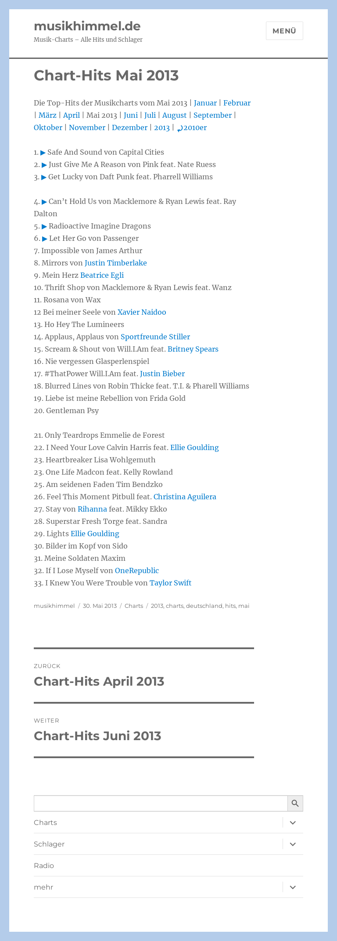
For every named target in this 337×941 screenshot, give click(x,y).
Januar (205, 102)
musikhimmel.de (87, 25)
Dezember (129, 127)
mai (244, 605)
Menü (284, 31)
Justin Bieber (162, 373)
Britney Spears (193, 349)
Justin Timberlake (116, 262)
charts (174, 605)
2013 (162, 127)
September (213, 115)
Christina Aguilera (185, 496)
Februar (237, 102)
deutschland (204, 605)
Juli (150, 115)
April (71, 115)
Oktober (48, 127)
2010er (191, 127)
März (48, 115)
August (174, 115)
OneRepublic (137, 570)
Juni (131, 115)
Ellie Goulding (194, 447)
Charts (134, 605)
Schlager (49, 844)
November (87, 127)
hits (230, 605)
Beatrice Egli (102, 275)
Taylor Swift (171, 582)
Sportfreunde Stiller (155, 336)
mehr (43, 887)
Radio (44, 865)
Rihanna (92, 509)
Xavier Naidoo (142, 312)
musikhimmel (54, 605)
